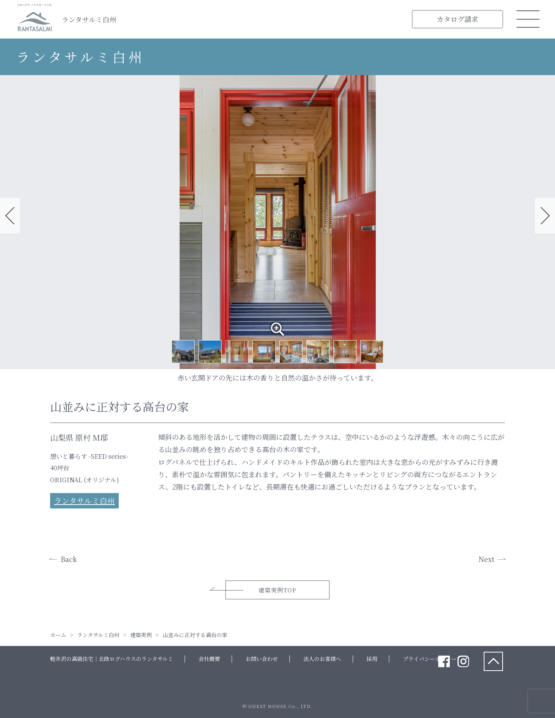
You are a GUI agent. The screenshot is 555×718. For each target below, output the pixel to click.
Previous (10, 215)
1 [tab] (183, 351)
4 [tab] (264, 351)
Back (69, 559)
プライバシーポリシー (430, 659)
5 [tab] (291, 351)
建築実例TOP (277, 590)
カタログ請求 (457, 19)
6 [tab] (318, 351)
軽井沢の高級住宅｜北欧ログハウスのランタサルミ (111, 659)
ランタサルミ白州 (89, 19)
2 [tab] (210, 351)
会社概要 (209, 659)
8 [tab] (371, 351)
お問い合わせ (262, 659)
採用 (372, 659)
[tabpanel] (277, 222)
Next (545, 215)
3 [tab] (237, 351)
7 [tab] (345, 351)
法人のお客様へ (322, 659)
